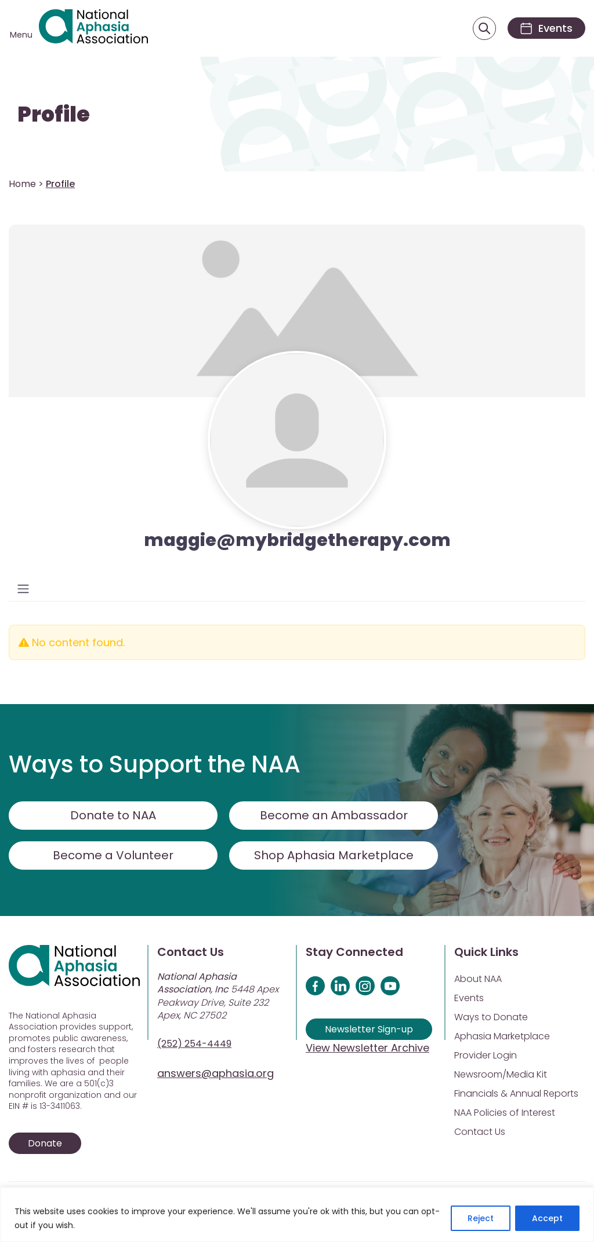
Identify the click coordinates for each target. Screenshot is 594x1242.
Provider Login (485, 1055)
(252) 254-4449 (194, 1043)
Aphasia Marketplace (502, 1036)
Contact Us (479, 1131)
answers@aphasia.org (215, 1073)
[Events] (546, 28)
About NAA (478, 978)
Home (22, 183)
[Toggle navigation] (23, 589)
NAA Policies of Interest (504, 1112)
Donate (45, 1143)
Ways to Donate (491, 1017)
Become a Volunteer (113, 855)
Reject (481, 1218)
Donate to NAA (113, 815)
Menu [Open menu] (21, 35)
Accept (547, 1218)
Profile (53, 114)
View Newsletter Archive (367, 1048)
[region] (297, 1214)
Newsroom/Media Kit (500, 1074)
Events (469, 998)
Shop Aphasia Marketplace (334, 855)
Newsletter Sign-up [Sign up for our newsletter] (369, 1029)
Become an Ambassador (334, 815)
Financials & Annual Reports (516, 1093)
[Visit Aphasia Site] (93, 28)
